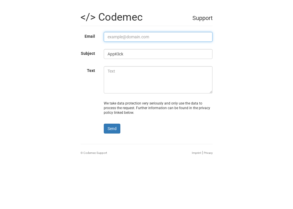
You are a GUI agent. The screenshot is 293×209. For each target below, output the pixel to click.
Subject (88, 53)
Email (90, 36)
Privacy (208, 152)
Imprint (196, 152)
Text (91, 70)
